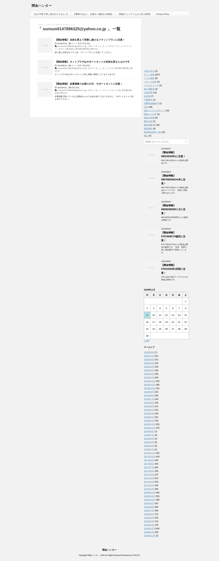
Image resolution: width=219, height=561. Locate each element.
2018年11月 (149, 428)
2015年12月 (149, 535)
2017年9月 (149, 460)
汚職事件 (148, 100)
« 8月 (147, 340)
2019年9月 (149, 392)
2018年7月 (149, 435)
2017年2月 (149, 485)
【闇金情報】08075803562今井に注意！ (173, 179)
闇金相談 (148, 128)
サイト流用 (76, 43)
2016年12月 (149, 492)
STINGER (136, 555)
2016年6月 (149, 514)
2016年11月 (149, 496)
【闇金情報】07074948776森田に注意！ (173, 236)
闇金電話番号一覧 (152, 132)
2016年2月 (149, 528)
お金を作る (149, 71)
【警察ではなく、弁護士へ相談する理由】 (93, 14)
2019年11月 (149, 384)
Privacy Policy (162, 14)
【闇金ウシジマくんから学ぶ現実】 (134, 14)
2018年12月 (149, 424)
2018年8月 (149, 431)
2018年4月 (149, 442)
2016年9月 (149, 503)
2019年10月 (149, 388)
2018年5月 (149, 438)
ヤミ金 (118, 90)
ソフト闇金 (149, 78)
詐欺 (146, 107)
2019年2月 (149, 417)
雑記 (146, 136)
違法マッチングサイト (154, 110)
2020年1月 (149, 377)
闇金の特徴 (149, 118)
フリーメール (108, 90)
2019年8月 (149, 395)
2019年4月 (149, 410)
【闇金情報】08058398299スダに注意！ (173, 209)
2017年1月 (149, 489)
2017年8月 (149, 464)
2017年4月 (149, 478)
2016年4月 (149, 521)
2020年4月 (149, 367)
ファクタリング (151, 85)
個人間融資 (149, 89)
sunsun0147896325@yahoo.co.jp (72, 46)
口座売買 (148, 92)
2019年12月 (149, 381)
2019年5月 (149, 406)
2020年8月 (149, 352)
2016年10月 (149, 500)
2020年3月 (149, 370)
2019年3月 (149, 413)
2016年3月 (149, 525)
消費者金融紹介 (151, 103)
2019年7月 (149, 399)
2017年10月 (149, 456)
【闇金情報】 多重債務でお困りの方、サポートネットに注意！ (89, 84)
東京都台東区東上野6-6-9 (86, 49)
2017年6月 (149, 471)
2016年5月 (149, 518)
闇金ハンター (42, 6)
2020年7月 (149, 356)
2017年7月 (149, 467)
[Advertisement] (166, 45)
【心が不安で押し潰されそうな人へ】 (51, 14)
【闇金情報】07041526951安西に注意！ (173, 269)
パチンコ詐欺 (150, 82)
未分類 (147, 96)
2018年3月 (149, 446)
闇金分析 (148, 121)
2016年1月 (149, 532)
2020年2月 (149, 374)
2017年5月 (149, 474)
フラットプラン (122, 46)
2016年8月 (149, 507)
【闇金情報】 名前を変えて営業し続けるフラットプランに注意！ (90, 39)
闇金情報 (86, 43)
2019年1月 (149, 420)
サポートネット (94, 46)
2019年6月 (149, 402)
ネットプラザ (108, 46)
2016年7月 (149, 510)
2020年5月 (149, 363)
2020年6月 (149, 359)
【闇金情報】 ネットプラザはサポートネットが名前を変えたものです (92, 62)
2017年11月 (149, 453)
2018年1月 (149, 449)
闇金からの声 (150, 114)
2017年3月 (149, 482)
